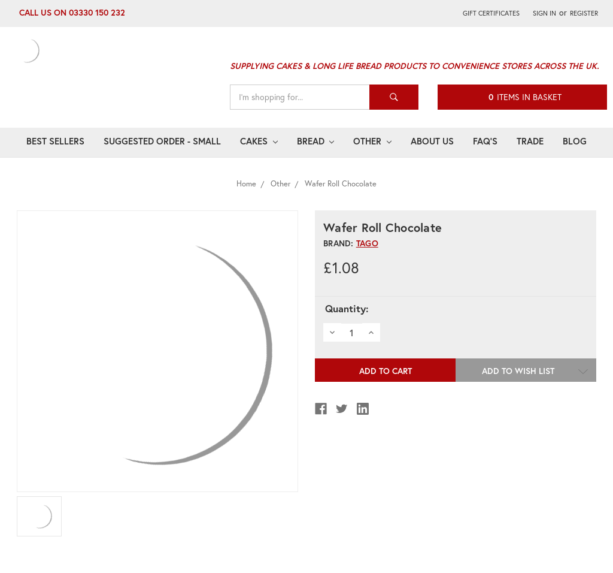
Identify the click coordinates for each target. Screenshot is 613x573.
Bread (316, 141)
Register (584, 12)
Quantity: (347, 308)
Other (372, 141)
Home (246, 184)
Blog (575, 141)
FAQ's (485, 141)
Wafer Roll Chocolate (341, 184)
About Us (432, 141)
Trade (530, 141)
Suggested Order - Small (162, 141)
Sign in (544, 12)
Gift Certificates (491, 12)
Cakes (259, 141)
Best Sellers (55, 141)
